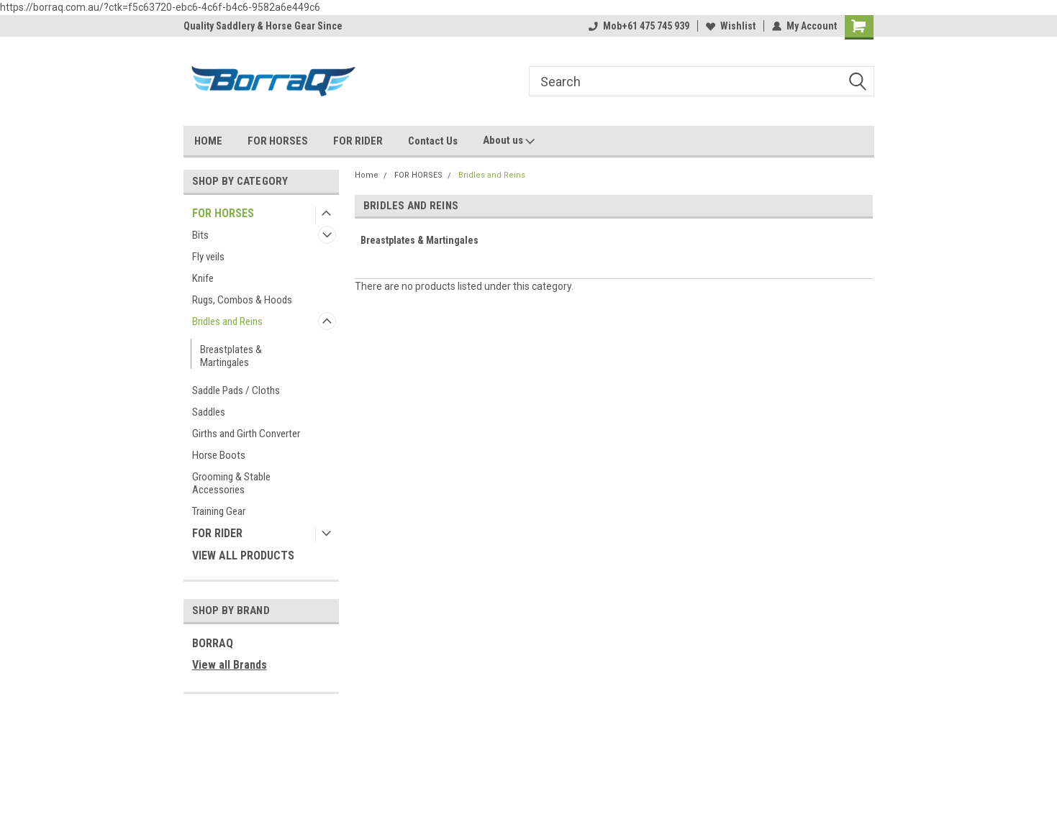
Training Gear (218, 511)
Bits (200, 235)
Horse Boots (218, 455)
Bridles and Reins (227, 321)
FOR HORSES (278, 140)
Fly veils (208, 256)
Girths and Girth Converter (246, 433)
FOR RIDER (358, 140)
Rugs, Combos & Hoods (242, 299)
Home (366, 175)
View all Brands (229, 665)
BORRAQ (212, 643)
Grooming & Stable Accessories (231, 483)
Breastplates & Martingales (231, 356)
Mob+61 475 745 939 (639, 26)
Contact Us (433, 140)
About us (509, 141)
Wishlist (731, 26)
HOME (208, 140)
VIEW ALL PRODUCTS (243, 555)
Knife (203, 278)
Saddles (208, 412)
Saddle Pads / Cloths (236, 390)
